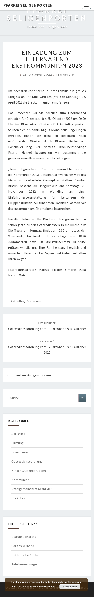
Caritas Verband (22, 546)
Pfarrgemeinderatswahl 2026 (32, 489)
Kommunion (35, 301)
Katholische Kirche (25, 555)
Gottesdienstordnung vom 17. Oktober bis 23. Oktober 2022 (47, 347)
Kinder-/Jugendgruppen (28, 470)
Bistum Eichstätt (23, 537)
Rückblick (18, 498)
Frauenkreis (19, 452)
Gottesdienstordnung (27, 461)
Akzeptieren (70, 586)
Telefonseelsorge (24, 564)
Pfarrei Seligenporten (28, 5)
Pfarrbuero (65, 74)
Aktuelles (17, 301)
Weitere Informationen (42, 586)
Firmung (17, 443)
